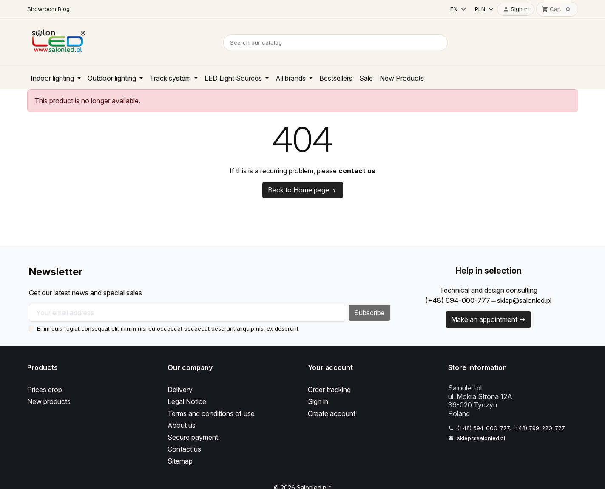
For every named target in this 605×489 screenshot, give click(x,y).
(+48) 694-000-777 (456, 300)
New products (49, 401)
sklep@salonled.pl (523, 300)
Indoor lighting (55, 78)
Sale (380, 78)
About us (182, 425)
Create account (332, 413)
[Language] (455, 9)
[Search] (335, 42)
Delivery (181, 389)
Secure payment (194, 437)
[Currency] (482, 9)
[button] (515, 9)
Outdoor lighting (117, 78)
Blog (63, 9)
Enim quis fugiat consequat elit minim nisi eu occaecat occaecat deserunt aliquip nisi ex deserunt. (166, 328)
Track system (178, 78)
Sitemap (180, 461)
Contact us (185, 449)
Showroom (41, 9)
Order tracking (331, 389)
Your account (330, 367)
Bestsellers (349, 78)
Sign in (318, 401)
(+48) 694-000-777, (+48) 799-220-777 (510, 427)
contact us (361, 171)
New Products (416, 78)
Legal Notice (188, 401)
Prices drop (45, 389)
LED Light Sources (243, 78)
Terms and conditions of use (213, 413)
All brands (303, 78)
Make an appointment (488, 319)
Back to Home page (302, 190)
